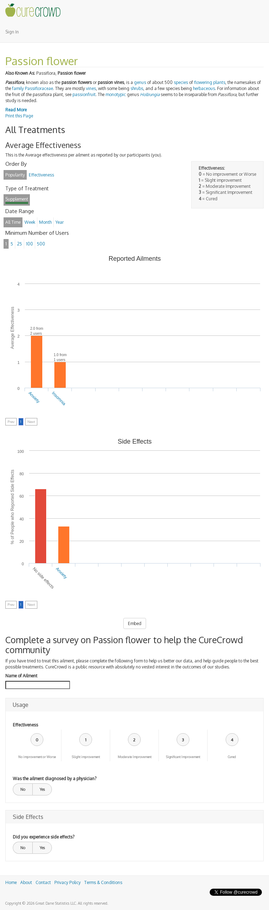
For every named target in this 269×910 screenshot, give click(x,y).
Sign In (12, 32)
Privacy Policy (67, 882)
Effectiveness (25, 725)
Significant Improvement (183, 757)
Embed (134, 623)
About (26, 882)
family (18, 88)
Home (11, 882)
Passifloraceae (39, 88)
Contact (43, 882)
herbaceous (204, 88)
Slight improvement (86, 757)
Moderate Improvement (134, 757)
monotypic (116, 94)
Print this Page (19, 115)
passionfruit (84, 94)
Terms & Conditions (103, 882)
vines (91, 88)
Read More (16, 109)
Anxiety (34, 397)
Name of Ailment (21, 675)
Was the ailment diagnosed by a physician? (54, 778)
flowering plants (209, 82)
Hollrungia (150, 94)
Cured (232, 757)
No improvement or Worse (37, 757)
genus (140, 82)
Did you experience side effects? (43, 837)
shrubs (136, 88)
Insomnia (59, 398)
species (181, 82)
